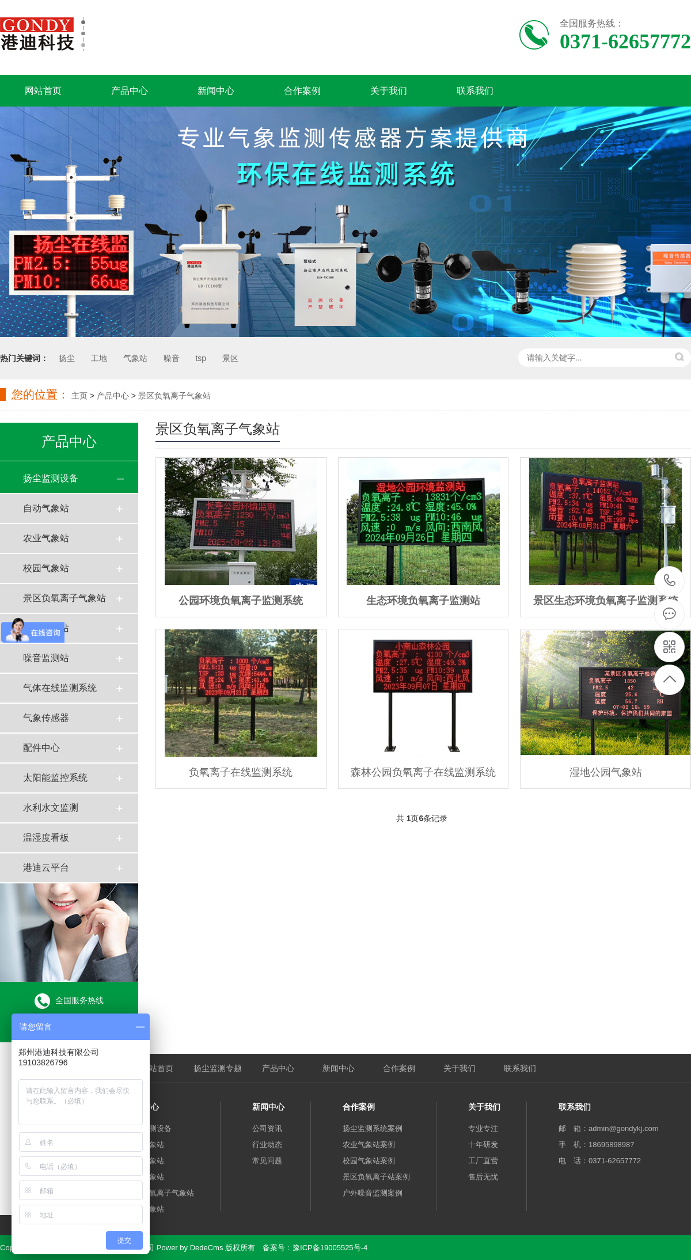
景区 (230, 358)
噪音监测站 (46, 658)
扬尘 (67, 358)
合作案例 (302, 91)
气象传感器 (46, 718)
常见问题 (267, 1160)
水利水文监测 (50, 808)
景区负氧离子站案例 (376, 1176)
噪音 (172, 358)
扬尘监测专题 (217, 1068)
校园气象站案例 (369, 1160)
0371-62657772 (670, 581)
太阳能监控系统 (55, 778)
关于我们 (388, 91)
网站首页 (43, 91)
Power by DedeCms (190, 1247)
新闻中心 (216, 91)
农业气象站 (46, 538)
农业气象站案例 (369, 1144)
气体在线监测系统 (60, 688)
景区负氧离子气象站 (174, 395)
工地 (99, 358)
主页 (79, 395)
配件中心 (41, 748)
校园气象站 (46, 568)
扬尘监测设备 (50, 478)
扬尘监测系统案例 (373, 1128)
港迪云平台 (46, 867)
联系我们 (475, 91)
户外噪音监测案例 (373, 1193)
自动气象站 (46, 508)
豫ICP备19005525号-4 (330, 1247)
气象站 (135, 358)
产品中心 (129, 91)
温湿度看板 (46, 837)
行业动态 (267, 1144)
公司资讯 (267, 1128)
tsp (200, 358)
